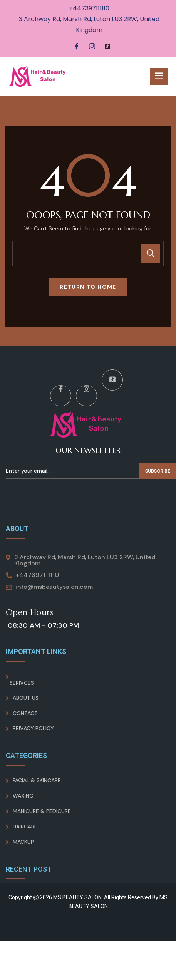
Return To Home (88, 286)
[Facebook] (77, 46)
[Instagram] (92, 46)
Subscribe (157, 471)
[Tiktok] (107, 46)
